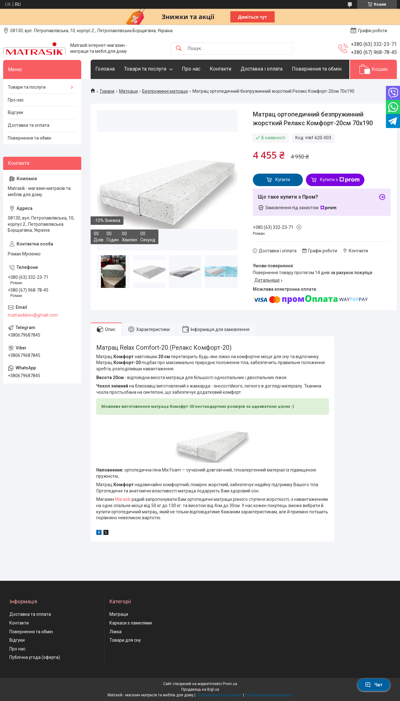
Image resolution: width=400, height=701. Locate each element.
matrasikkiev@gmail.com (33, 315)
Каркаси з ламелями (130, 622)
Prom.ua (230, 684)
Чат (373, 685)
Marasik (123, 499)
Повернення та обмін (317, 69)
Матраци (128, 91)
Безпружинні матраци (165, 91)
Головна (105, 69)
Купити (282, 179)
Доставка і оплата (261, 69)
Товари (106, 91)
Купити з (340, 180)
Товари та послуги (145, 69)
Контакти (220, 69)
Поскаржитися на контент (219, 695)
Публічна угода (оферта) (34, 657)
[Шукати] (178, 48)
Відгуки (15, 112)
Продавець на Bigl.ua (200, 689)
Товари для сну (125, 640)
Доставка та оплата (28, 125)
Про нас (191, 69)
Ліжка (115, 631)
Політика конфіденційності (269, 695)
